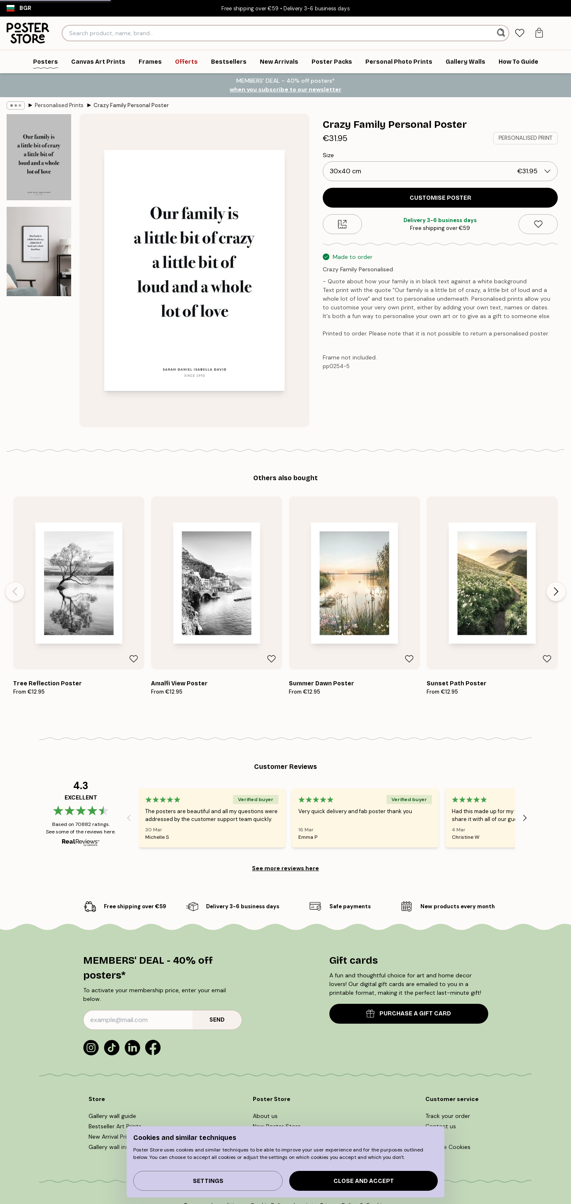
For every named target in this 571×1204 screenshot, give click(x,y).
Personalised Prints (59, 105)
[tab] (519, 33)
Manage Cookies (447, 1147)
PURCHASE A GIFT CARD (408, 1013)
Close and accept (363, 1181)
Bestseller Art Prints (115, 1126)
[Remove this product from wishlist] (538, 224)
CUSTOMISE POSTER (440, 197)
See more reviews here (285, 868)
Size (328, 155)
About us (265, 1116)
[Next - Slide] (556, 591)
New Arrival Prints (112, 1136)
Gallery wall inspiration (119, 1147)
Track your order (447, 1116)
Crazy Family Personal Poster (131, 105)
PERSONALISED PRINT (525, 137)
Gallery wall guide (112, 1116)
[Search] (502, 33)
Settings (208, 1181)
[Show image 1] (39, 157)
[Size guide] (342, 224)
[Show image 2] (39, 251)
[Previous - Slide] (15, 591)
